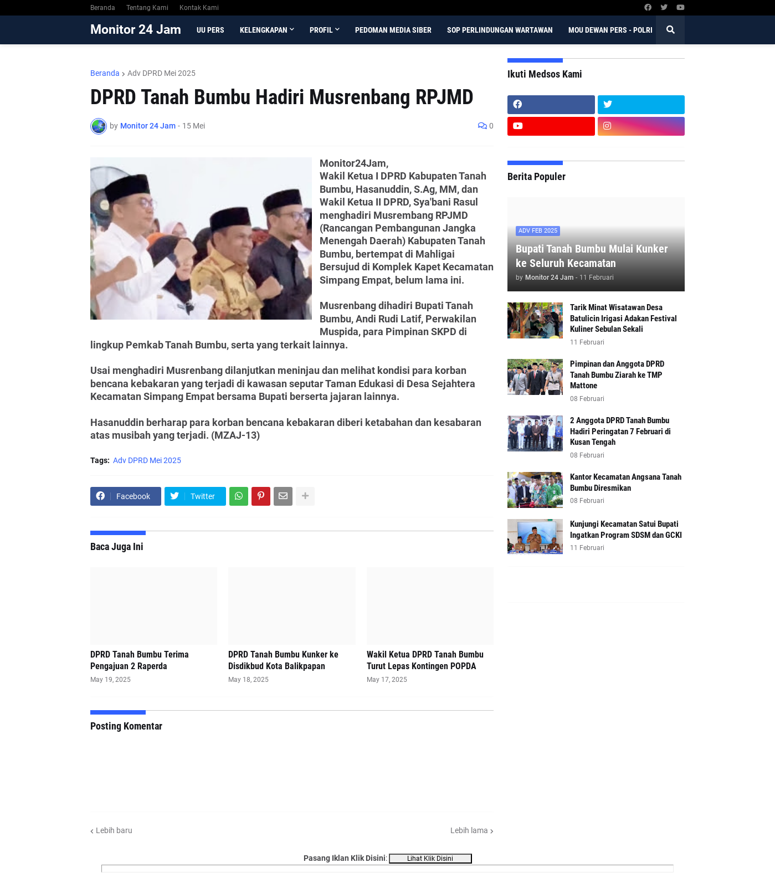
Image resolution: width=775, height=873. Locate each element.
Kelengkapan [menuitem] (264, 29)
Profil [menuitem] (321, 29)
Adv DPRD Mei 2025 (161, 73)
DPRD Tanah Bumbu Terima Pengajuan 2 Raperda (139, 660)
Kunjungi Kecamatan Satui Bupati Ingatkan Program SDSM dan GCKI (626, 529)
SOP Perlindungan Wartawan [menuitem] (500, 29)
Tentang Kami (147, 8)
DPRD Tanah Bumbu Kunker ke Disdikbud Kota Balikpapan (283, 660)
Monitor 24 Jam (135, 29)
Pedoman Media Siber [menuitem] (393, 29)
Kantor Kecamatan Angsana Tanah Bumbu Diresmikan (625, 482)
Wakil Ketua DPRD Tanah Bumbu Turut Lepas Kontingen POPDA (425, 660)
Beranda (102, 8)
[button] (670, 30)
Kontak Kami (199, 8)
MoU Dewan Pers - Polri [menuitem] (610, 29)
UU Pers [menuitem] (210, 29)
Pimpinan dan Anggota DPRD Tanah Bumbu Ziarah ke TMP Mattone (617, 375)
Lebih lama (469, 830)
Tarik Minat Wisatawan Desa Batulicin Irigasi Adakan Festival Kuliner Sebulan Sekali (623, 318)
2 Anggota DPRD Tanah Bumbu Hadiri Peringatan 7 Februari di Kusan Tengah (620, 431)
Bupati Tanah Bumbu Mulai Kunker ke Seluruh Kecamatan (592, 256)
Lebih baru (114, 830)
